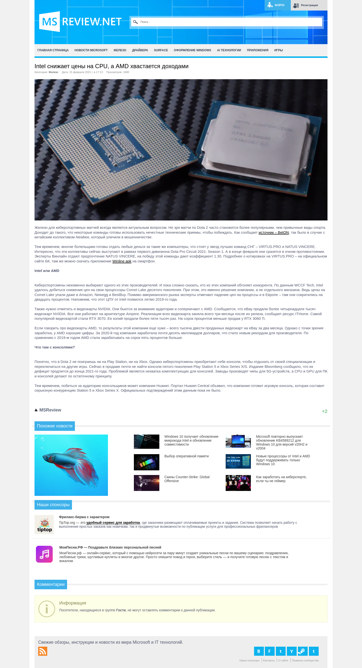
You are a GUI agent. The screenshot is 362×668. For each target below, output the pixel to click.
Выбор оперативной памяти (186, 456)
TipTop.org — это (72, 523)
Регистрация (309, 5)
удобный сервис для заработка (113, 523)
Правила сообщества (305, 660)
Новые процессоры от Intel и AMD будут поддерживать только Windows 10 (283, 460)
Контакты (269, 660)
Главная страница (53, 50)
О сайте (283, 660)
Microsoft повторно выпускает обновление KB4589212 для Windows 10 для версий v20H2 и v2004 (281, 442)
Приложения (258, 50)
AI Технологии (229, 50)
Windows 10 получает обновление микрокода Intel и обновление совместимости (191, 440)
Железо (120, 50)
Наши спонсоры (250, 660)
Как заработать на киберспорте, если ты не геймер (281, 479)
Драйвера (140, 50)
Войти (279, 5)
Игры (278, 50)
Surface (161, 50)
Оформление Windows (192, 50)
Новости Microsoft (91, 50)
